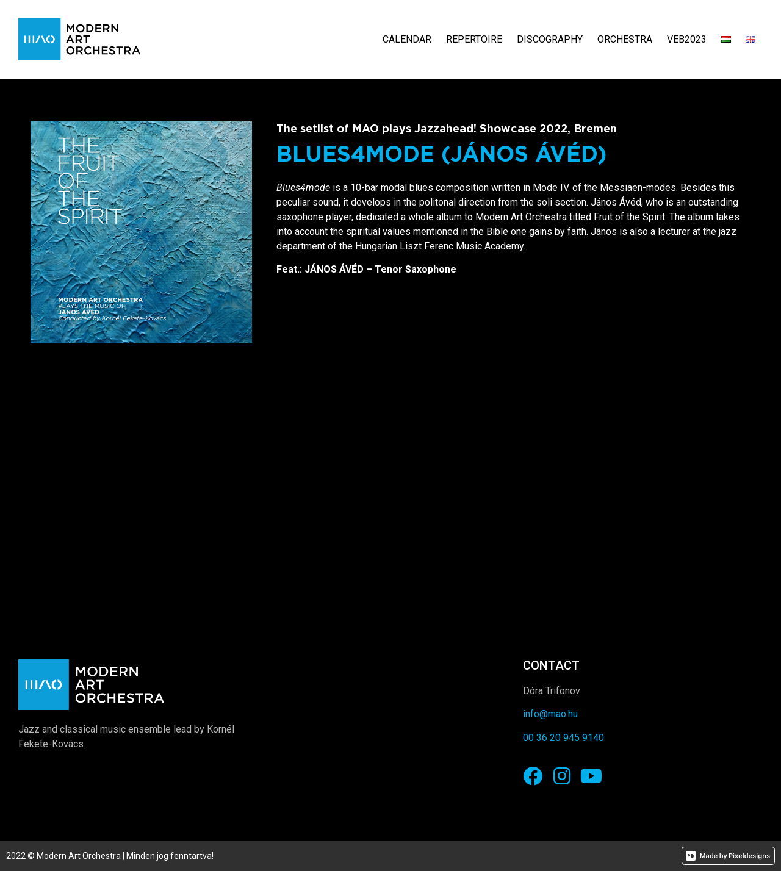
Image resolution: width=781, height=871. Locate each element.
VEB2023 (687, 39)
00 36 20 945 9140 (563, 738)
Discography (550, 39)
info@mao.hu (550, 714)
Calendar (407, 39)
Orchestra (624, 39)
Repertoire (474, 39)
